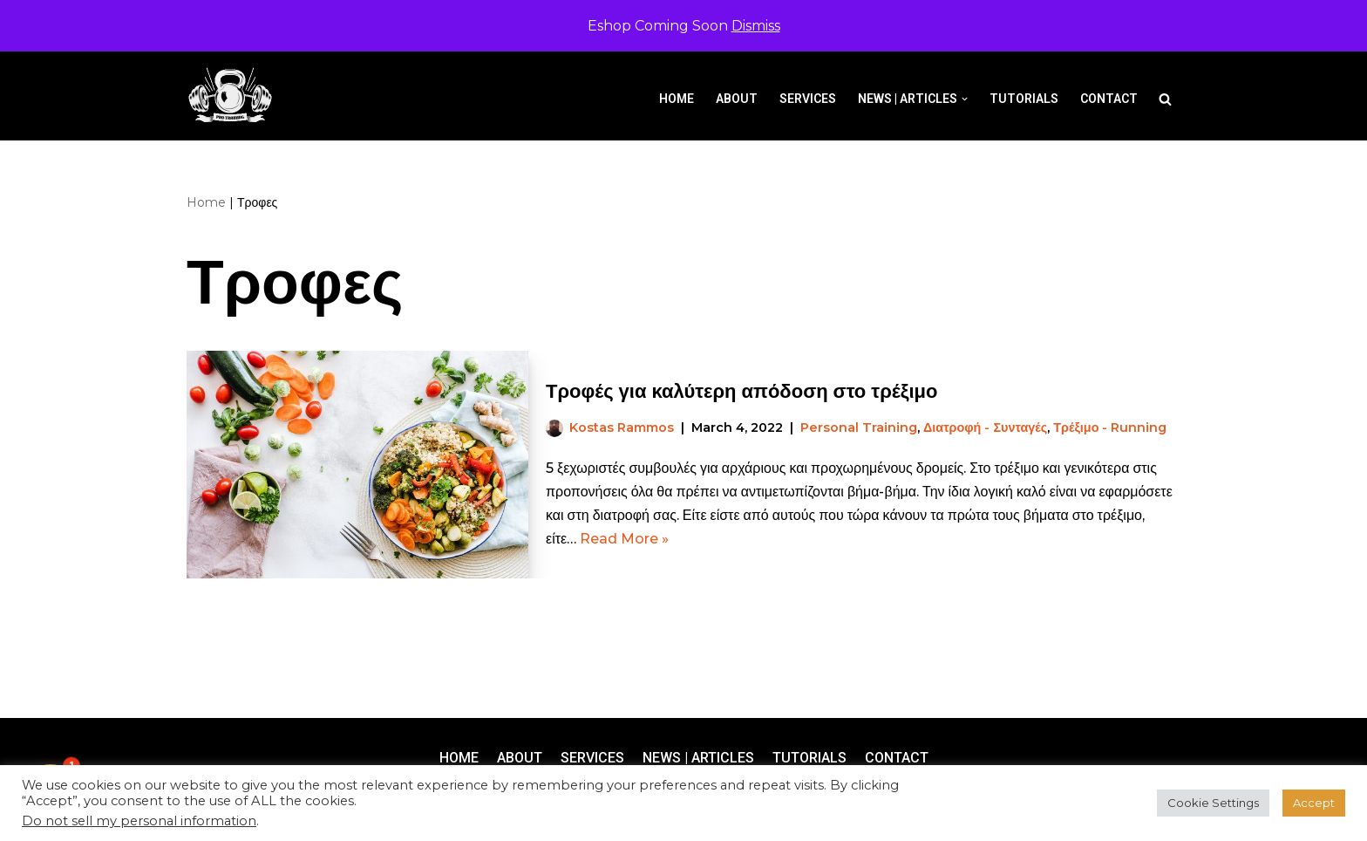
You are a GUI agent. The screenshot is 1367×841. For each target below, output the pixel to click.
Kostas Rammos (621, 427)
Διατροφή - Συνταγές (985, 427)
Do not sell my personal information (139, 821)
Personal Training (858, 427)
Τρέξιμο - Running (1109, 427)
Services (807, 99)
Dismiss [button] (755, 25)
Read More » (624, 538)
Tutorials (1024, 99)
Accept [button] (1314, 803)
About (737, 99)
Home (676, 99)
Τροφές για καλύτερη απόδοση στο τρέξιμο (741, 391)
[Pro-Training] (234, 95)
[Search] (1165, 99)
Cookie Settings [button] (1213, 803)
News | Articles (698, 757)
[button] (965, 99)
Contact (1109, 99)
